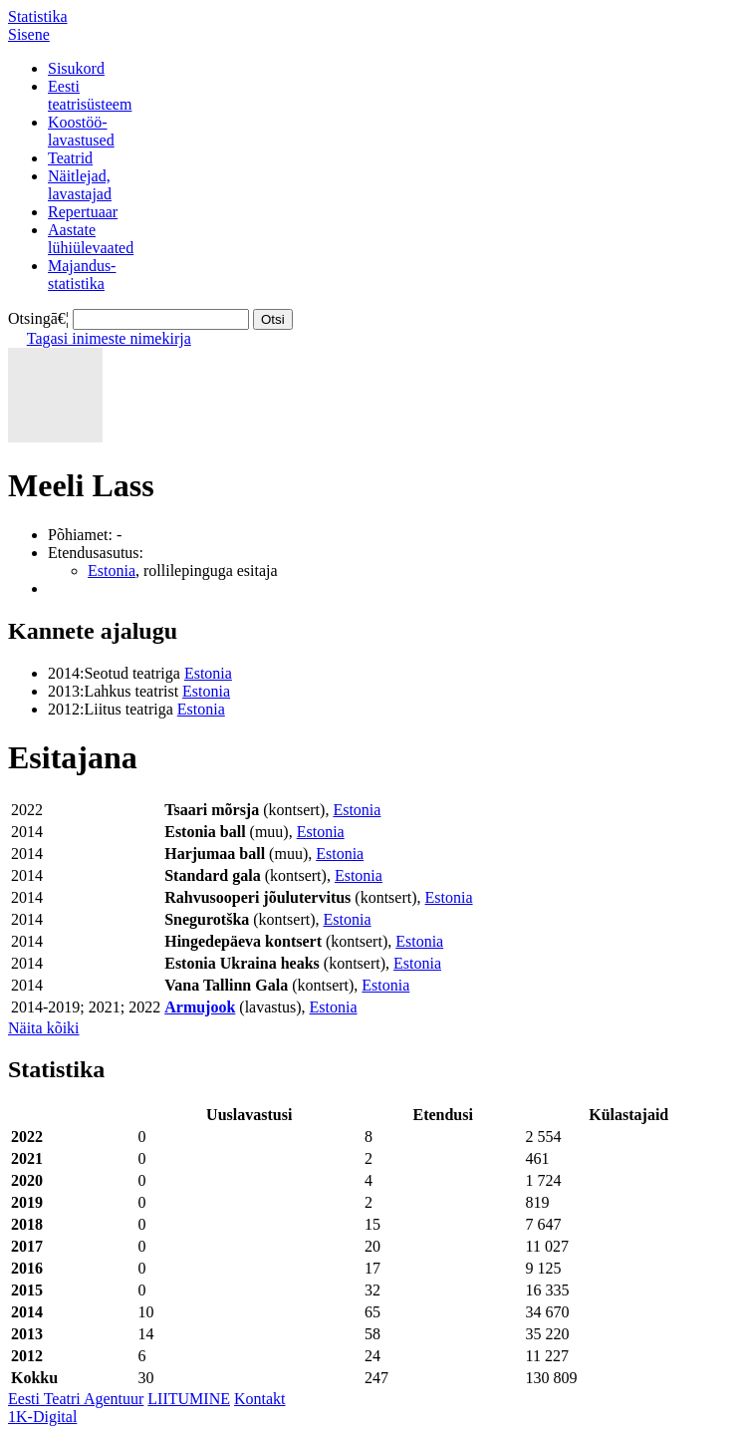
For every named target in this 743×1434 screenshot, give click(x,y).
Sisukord (76, 68)
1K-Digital (42, 1416)
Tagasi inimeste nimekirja (109, 338)
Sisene (29, 34)
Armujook (199, 1007)
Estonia (111, 570)
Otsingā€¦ (38, 318)
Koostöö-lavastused (81, 131)
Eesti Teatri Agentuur (75, 1398)
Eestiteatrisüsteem (89, 95)
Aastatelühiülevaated (90, 238)
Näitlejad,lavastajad (80, 184)
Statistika (38, 16)
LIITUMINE (188, 1398)
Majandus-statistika (82, 274)
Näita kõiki (44, 1027)
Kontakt (260, 1398)
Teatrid (70, 157)
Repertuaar (83, 211)
